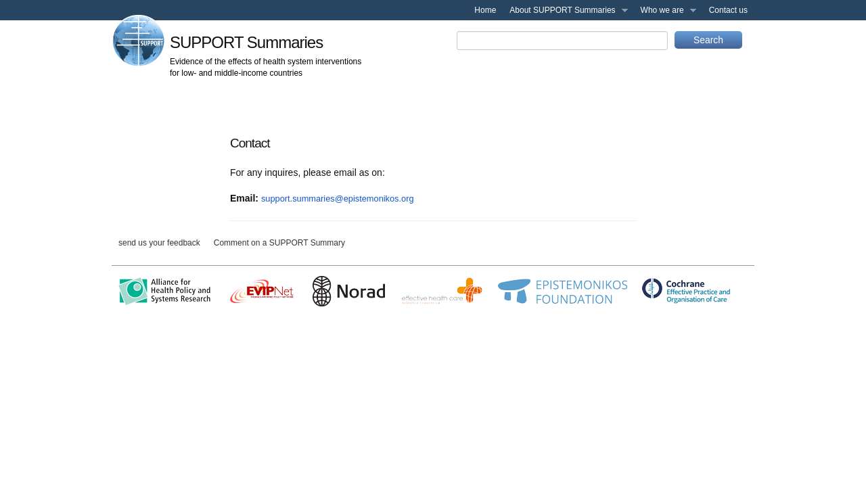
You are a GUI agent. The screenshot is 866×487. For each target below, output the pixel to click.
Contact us (728, 10)
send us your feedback (159, 243)
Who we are (665, 12)
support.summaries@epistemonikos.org (337, 198)
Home (485, 10)
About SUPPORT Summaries (565, 12)
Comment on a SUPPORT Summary (279, 243)
